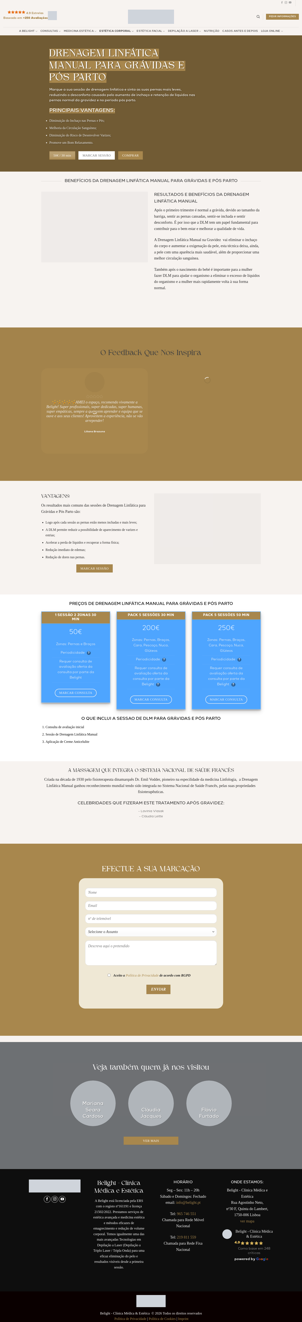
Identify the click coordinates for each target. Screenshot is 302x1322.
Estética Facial (151, 31)
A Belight (28, 31)
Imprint (183, 1319)
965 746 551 (186, 1214)
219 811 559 (186, 1237)
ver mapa (247, 1221)
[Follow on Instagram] (286, 3)
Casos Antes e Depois (240, 31)
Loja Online (272, 31)
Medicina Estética (80, 31)
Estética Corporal (116, 31)
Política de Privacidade (142, 975)
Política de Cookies (162, 1319)
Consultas (50, 31)
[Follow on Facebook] (282, 3)
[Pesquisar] (258, 17)
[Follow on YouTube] (290, 3)
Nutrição (211, 31)
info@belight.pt (188, 1202)
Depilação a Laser (184, 31)
